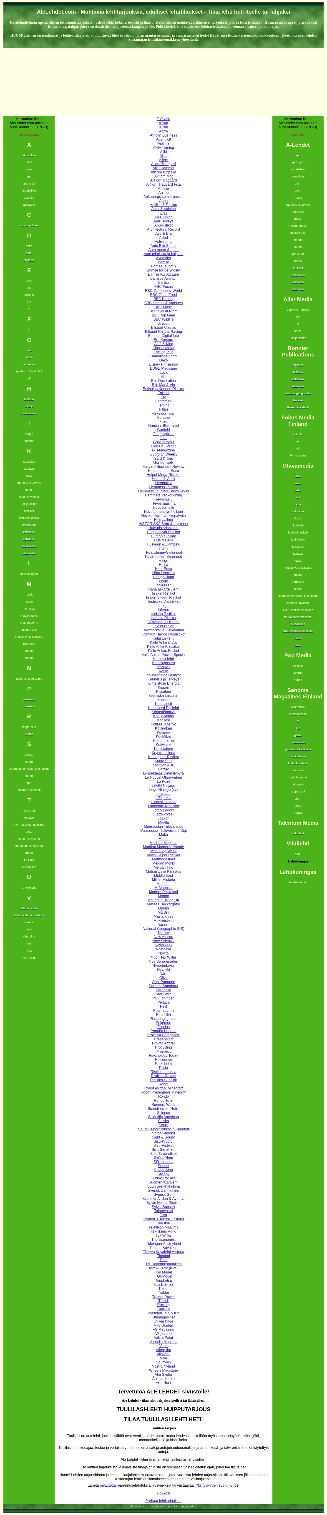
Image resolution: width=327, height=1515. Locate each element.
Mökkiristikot (163, 920)
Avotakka (163, 258)
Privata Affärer (163, 1043)
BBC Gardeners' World (163, 291)
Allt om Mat (163, 176)
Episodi (163, 393)
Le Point (163, 781)
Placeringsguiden (164, 1019)
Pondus (163, 1027)
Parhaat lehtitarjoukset (163, 1501)
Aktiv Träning (163, 148)
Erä (163, 397)
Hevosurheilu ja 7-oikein (163, 511)
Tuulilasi (163, 1309)
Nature (163, 933)
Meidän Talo (163, 867)
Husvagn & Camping (163, 544)
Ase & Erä (163, 233)
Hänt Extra (163, 569)
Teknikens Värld (163, 1231)
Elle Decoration (163, 381)
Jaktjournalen (163, 626)
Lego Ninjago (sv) (163, 790)
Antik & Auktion (163, 209)
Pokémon (163, 1023)
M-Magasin (163, 888)
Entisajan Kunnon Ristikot (163, 389)
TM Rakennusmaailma (163, 1264)
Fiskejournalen (163, 413)
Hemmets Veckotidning (163, 495)
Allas (164, 156)
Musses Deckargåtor (163, 904)
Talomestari (163, 1211)
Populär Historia (163, 1031)
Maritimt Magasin (163, 843)
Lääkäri (163, 818)
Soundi (163, 1166)
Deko (163, 360)
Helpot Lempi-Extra (163, 471)
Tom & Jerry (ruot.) (163, 1268)
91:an (163, 127)
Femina (163, 405)
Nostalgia (163, 949)
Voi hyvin (163, 1362)
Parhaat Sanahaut (163, 986)
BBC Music (163, 307)
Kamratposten (163, 663)
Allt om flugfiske (163, 172)
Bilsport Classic (163, 327)
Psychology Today (163, 1055)
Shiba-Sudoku (163, 1133)
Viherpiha (163, 1350)
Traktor (163, 1293)
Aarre (163, 131)
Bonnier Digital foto (163, 336)
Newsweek (163, 945)
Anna (163, 201)
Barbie (163, 282)
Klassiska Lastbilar (163, 696)
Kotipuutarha (163, 741)
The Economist (163, 1239)
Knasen (163, 700)
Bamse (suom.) (163, 266)
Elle (164, 377)
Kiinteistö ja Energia (163, 683)
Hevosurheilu (163, 507)
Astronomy (163, 242)
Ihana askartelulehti (163, 589)
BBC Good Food (163, 295)
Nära (164, 974)
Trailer (163, 1289)
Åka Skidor (163, 1374)
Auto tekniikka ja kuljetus (163, 254)
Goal (163, 438)
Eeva (163, 372)
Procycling (163, 1047)
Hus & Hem (163, 540)
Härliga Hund (163, 577)
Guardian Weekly (163, 454)
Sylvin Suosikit (163, 1207)
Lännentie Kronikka (163, 806)
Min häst (163, 884)
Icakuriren (163, 585)
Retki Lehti (163, 1064)
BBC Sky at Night (163, 311)
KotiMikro (163, 736)
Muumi (163, 908)
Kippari (163, 687)
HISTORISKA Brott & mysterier (163, 524)
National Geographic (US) (163, 929)
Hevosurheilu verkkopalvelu (163, 516)
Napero (163, 925)
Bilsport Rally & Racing (163, 332)
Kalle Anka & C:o (163, 642)
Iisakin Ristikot (163, 593)
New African (163, 937)
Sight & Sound (163, 1137)
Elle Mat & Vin (163, 385)
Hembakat (163, 483)
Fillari (163, 409)
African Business (163, 135)
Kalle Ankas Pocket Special (163, 655)
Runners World (163, 1104)
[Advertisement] (163, 82)
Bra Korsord (163, 340)
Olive (163, 978)
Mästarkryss (163, 916)
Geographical (163, 434)
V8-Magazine (163, 1329)
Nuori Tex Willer (163, 957)
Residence (163, 1059)
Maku (163, 835)
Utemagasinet (163, 1317)
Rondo (163, 1096)
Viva (163, 1358)
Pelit (163, 1006)
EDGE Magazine (163, 368)
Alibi (163, 152)
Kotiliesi (163, 720)
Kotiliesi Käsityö (163, 724)
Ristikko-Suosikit (163, 1080)
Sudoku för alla (163, 1178)
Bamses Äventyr (163, 278)
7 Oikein (163, 119)
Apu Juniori (163, 217)
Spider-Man (163, 1170)
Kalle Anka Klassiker (163, 646)
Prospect (163, 1051)
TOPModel (163, 1276)
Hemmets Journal (163, 487)
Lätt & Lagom (163, 810)
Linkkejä (163, 1493)
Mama (163, 839)
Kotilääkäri (163, 728)
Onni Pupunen (163, 982)
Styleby (163, 1174)
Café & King (163, 344)
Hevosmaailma (163, 503)
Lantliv (163, 769)
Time (164, 1260)
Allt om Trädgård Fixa (163, 184)
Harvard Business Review (163, 466)
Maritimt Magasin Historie (163, 847)
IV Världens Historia (163, 622)
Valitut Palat (163, 1338)
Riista (163, 1068)
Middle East (163, 875)
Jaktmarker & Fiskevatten (163, 630)
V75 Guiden (163, 1325)
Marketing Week (163, 851)
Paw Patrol (163, 994)
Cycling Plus (163, 352)
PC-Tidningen (163, 998)
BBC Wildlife (163, 319)
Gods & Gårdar (163, 446)
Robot (164, 1084)
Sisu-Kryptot (163, 1141)
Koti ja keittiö (163, 716)
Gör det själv (163, 462)
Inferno (163, 610)
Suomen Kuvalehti (163, 1182)
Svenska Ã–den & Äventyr (163, 1199)
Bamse (163, 262)
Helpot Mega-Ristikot (164, 475)
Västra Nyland (163, 1366)
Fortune (163, 417)
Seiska (163, 1121)
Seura (164, 1125)
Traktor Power (163, 1297)
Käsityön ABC (163, 765)
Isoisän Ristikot (163, 614)
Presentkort (163, 1039)
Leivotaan (163, 794)
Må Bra (163, 912)
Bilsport (163, 323)
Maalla (163, 822)
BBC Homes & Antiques (163, 303)
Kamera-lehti (163, 659)
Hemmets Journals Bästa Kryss (163, 491)
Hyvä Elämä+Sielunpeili (163, 552)
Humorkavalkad (163, 536)
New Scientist (164, 941)
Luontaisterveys (163, 802)
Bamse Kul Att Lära (163, 274)
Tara (163, 1215)
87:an (163, 123)
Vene (163, 1346)
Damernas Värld (163, 356)
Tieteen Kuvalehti (163, 1248)
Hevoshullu (163, 499)
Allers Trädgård (163, 164)
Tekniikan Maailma (163, 1227)
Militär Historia (163, 880)
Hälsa (163, 565)
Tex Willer (163, 1235)
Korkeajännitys (164, 712)
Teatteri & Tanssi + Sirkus (163, 1219)
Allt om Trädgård (163, 180)
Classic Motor (164, 348)
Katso (163, 671)
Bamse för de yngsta (163, 270)
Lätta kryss (163, 814)
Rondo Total (163, 1100)
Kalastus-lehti (163, 638)
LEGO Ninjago (163, 785)
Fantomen (163, 401)
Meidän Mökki (163, 863)
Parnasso (163, 990)
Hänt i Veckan (163, 573)
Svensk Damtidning (163, 1190)
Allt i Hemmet (163, 168)
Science (163, 1113)
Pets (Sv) (163, 1015)
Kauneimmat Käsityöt (163, 675)
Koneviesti (163, 704)
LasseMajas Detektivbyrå (163, 773)
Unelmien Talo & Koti (163, 1313)
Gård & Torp (163, 458)
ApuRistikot (163, 225)
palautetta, (108, 1485)
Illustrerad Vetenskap (163, 601)
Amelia (163, 188)
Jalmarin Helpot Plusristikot (164, 634)
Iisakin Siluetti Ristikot (163, 597)
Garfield (163, 430)
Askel (163, 237)
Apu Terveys (163, 221)
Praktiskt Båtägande (163, 1035)
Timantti (163, 1256)
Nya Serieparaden (163, 961)
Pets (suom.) (163, 1010)
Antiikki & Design (163, 205)
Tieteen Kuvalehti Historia (163, 1252)
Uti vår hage (163, 1321)
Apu (163, 213)
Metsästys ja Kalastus (163, 871)
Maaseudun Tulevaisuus (163, 826)
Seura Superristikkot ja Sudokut (163, 1129)
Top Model (163, 1272)
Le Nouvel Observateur (163, 777)
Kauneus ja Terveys (163, 679)
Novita (163, 953)
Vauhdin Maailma (163, 1342)
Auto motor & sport (163, 250)
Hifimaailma (163, 520)
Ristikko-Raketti (163, 1076)
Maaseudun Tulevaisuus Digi (163, 830)
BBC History (163, 299)
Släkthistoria (163, 1162)
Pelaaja (163, 1002)
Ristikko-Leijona (163, 1072)
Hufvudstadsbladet (163, 528)
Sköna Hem (163, 1158)
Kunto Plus (163, 761)
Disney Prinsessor (163, 364)
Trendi (163, 1301)
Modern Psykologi (163, 892)
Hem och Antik (163, 479)
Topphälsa (163, 1280)
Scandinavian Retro (163, 1109)
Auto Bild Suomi (163, 246)
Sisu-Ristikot (163, 1145)
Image (163, 606)
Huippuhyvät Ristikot (163, 532)
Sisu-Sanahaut (164, 1149)
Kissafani (163, 691)
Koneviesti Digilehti (163, 708)
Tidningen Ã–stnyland (163, 1244)
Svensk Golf (163, 1194)
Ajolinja (163, 143)
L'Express (163, 798)
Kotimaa (163, 732)
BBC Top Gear (163, 315)
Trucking (164, 1305)
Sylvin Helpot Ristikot (163, 1203)
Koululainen (163, 749)
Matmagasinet (163, 859)
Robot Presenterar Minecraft (163, 1092)
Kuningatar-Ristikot (163, 757)
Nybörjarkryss (163, 965)
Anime (163, 192)
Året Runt (163, 1383)
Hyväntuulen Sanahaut (163, 556)
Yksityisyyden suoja (211, 1485)
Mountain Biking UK (164, 900)
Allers (163, 160)
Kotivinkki (163, 745)
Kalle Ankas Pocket (163, 651)
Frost (163, 422)
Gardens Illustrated (163, 426)
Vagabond (163, 1334)
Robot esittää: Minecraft (163, 1088)
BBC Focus (163, 287)
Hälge (163, 561)
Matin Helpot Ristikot (163, 855)
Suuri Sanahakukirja (163, 1186)
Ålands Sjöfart (163, 1378)
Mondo (163, 896)
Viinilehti (163, 1354)
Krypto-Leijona (163, 753)
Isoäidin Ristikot (163, 618)
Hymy (163, 548)
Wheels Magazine (163, 1370)
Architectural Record (163, 229)
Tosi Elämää (163, 1284)
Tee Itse (163, 1223)
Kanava (163, 667)
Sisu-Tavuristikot (163, 1154)
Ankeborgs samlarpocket (163, 197)
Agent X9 (163, 139)
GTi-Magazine (163, 450)
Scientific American (163, 1117)
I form (163, 581)
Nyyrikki (163, 970)
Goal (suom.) (163, 442)
